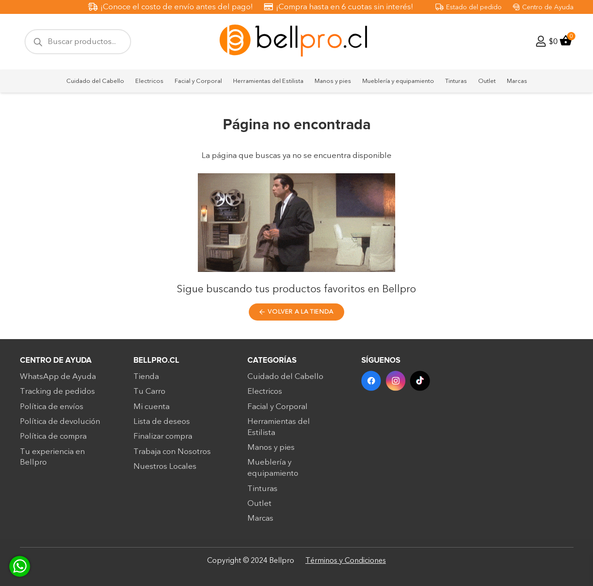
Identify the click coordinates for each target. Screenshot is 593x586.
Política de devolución (60, 425)
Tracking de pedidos (57, 395)
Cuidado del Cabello (285, 380)
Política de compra (53, 440)
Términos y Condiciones (345, 560)
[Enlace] (541, 41)
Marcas (260, 522)
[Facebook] (371, 385)
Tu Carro (149, 395)
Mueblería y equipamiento (272, 472)
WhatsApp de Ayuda (58, 380)
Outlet (259, 507)
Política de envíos (51, 410)
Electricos (264, 395)
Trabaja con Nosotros (172, 455)
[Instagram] (396, 385)
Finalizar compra (162, 440)
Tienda (146, 380)
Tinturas (262, 492)
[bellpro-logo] (296, 42)
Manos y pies (271, 451)
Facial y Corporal (277, 410)
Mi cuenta (151, 410)
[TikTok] (420, 385)
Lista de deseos (161, 425)
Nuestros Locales (164, 470)
